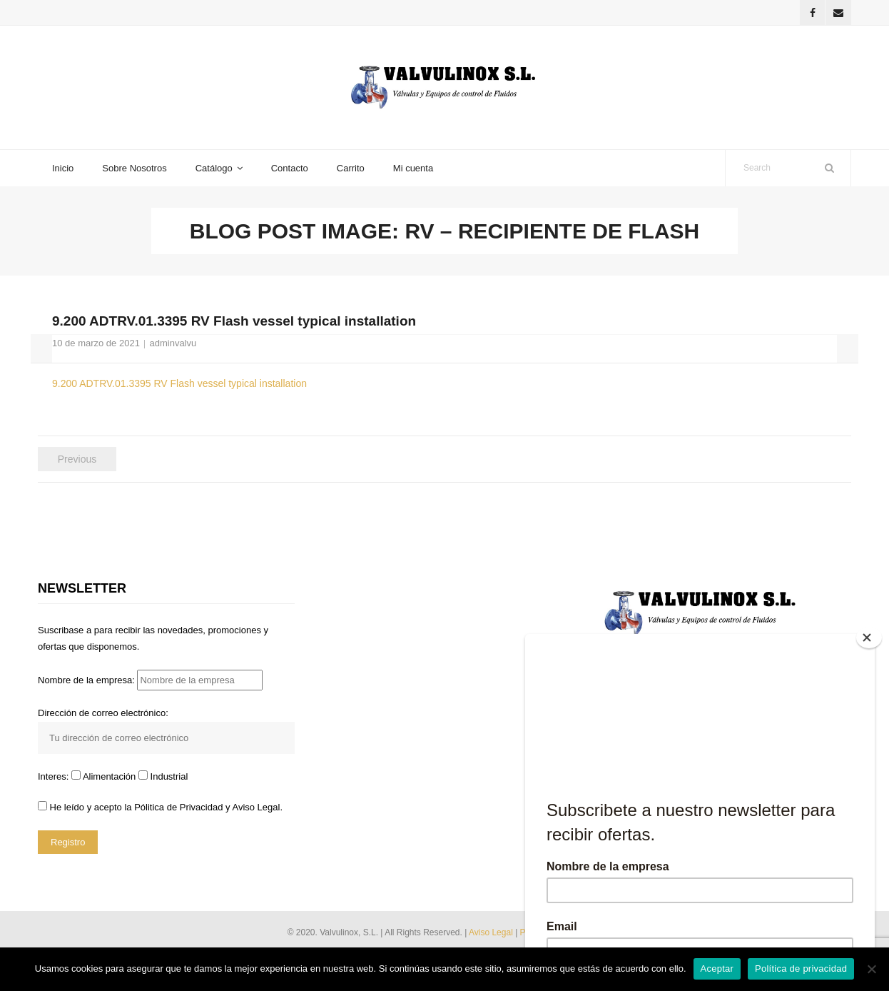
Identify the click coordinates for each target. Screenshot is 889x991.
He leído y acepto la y (160, 807)
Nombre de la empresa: (150, 680)
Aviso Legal (492, 932)
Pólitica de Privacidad (178, 807)
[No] (871, 969)
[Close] (869, 637)
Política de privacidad (801, 968)
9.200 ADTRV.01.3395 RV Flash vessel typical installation (179, 383)
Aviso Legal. (257, 807)
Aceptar (717, 968)
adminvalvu (172, 343)
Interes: (54, 776)
